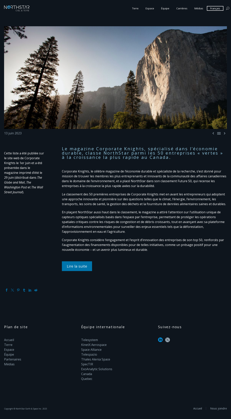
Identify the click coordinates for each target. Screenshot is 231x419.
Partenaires (12, 359)
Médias (198, 8)
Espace (150, 8)
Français (215, 8)
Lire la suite (77, 266)
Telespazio (89, 354)
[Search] (227, 8)
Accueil (9, 340)
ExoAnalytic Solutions (96, 369)
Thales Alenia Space (95, 359)
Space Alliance (91, 349)
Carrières (181, 8)
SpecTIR (87, 364)
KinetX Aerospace (94, 345)
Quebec (86, 379)
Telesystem (89, 340)
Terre (135, 8)
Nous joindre (218, 408)
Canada (86, 374)
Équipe (165, 8)
